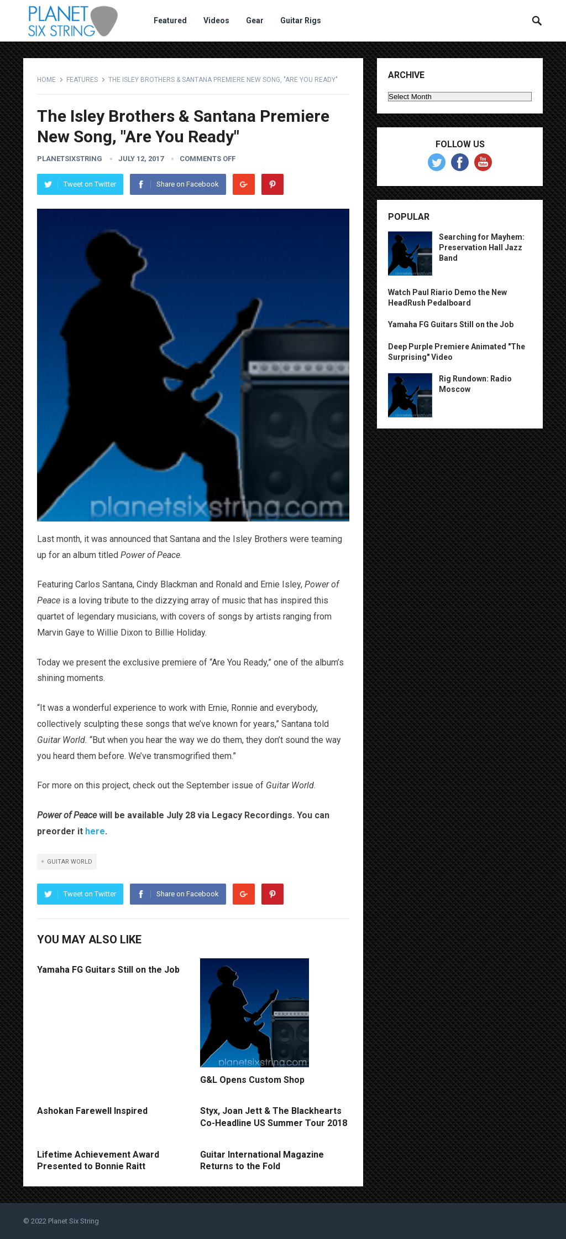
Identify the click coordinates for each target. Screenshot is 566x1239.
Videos (216, 20)
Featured (170, 20)
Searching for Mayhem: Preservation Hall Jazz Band (482, 247)
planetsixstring (69, 158)
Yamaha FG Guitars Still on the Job (108, 969)
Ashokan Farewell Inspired (92, 1111)
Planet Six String (73, 1221)
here (95, 831)
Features (82, 80)
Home (46, 80)
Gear (255, 20)
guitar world (69, 861)
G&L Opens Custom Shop (252, 1080)
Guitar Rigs (300, 20)
